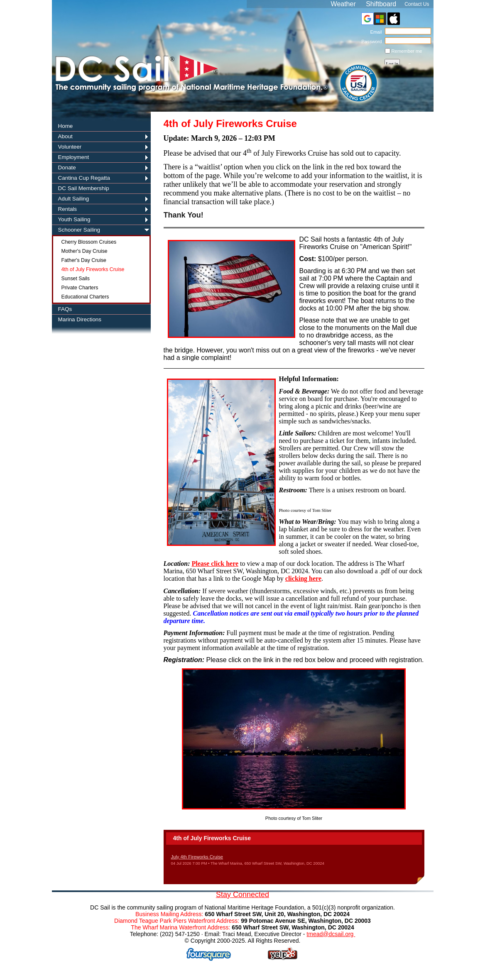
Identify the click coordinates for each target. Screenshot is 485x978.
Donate (67, 167)
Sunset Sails (75, 278)
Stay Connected (242, 894)
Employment (73, 157)
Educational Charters (85, 297)
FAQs (65, 309)
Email (374, 31)
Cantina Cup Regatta (84, 178)
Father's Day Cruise (83, 260)
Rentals (67, 209)
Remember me (407, 51)
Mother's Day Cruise (84, 251)
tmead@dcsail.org (330, 934)
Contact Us (416, 4)
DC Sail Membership (83, 188)
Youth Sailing (74, 219)
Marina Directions (80, 319)
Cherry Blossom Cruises (89, 242)
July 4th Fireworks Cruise (197, 856)
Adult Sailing (73, 199)
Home (65, 126)
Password (370, 41)
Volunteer (70, 147)
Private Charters (79, 288)
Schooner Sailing (79, 230)
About (65, 136)
